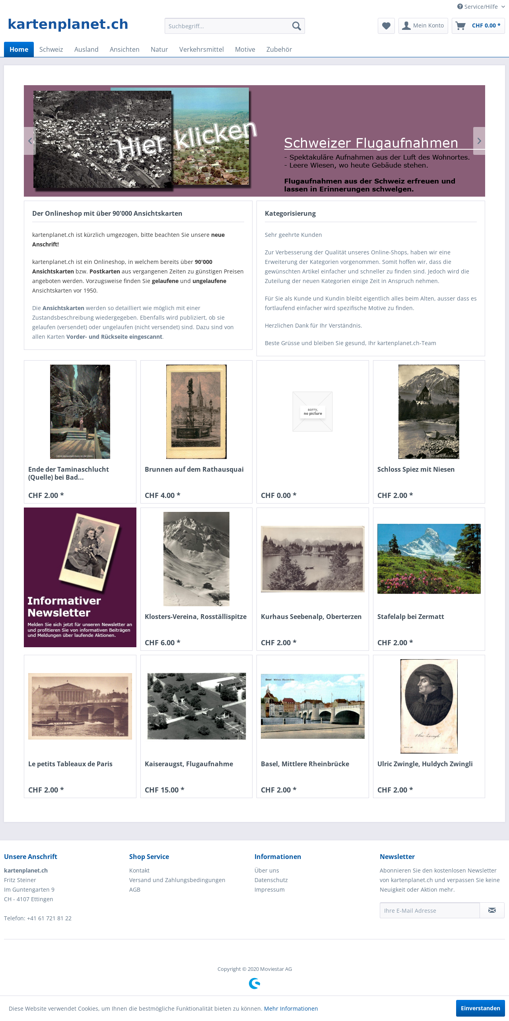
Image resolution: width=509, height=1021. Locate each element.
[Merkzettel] (386, 26)
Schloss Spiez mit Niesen (416, 469)
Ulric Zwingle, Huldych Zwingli (425, 764)
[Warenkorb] (478, 26)
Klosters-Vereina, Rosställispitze (196, 617)
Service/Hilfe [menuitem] (478, 6)
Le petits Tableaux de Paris (70, 764)
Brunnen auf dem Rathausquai (194, 469)
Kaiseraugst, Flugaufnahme (189, 764)
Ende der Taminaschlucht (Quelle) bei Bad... (68, 473)
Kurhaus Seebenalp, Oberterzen (311, 617)
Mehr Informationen (291, 1008)
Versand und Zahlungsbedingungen (177, 880)
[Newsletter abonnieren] (492, 910)
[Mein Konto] (423, 26)
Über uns (266, 870)
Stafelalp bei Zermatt (410, 617)
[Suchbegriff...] (235, 26)
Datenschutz (271, 880)
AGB (134, 889)
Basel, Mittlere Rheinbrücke (305, 764)
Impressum (269, 889)
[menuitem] (235, 26)
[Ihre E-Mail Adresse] (430, 910)
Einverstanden (480, 1008)
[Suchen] (296, 26)
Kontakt (139, 870)
